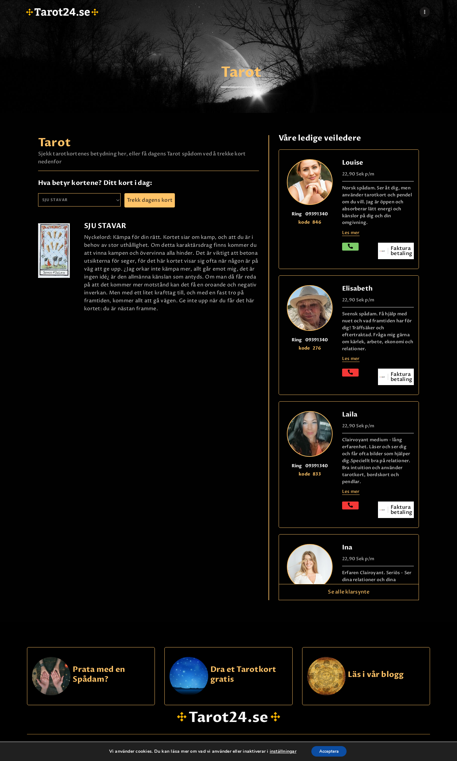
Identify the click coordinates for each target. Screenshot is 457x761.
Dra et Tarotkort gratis (243, 674)
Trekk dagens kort (149, 200)
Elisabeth (357, 288)
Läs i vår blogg (376, 675)
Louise (352, 162)
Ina (347, 547)
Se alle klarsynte (348, 591)
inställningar (281, 751)
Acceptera (329, 751)
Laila (349, 414)
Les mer (351, 359)
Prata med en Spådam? (99, 674)
